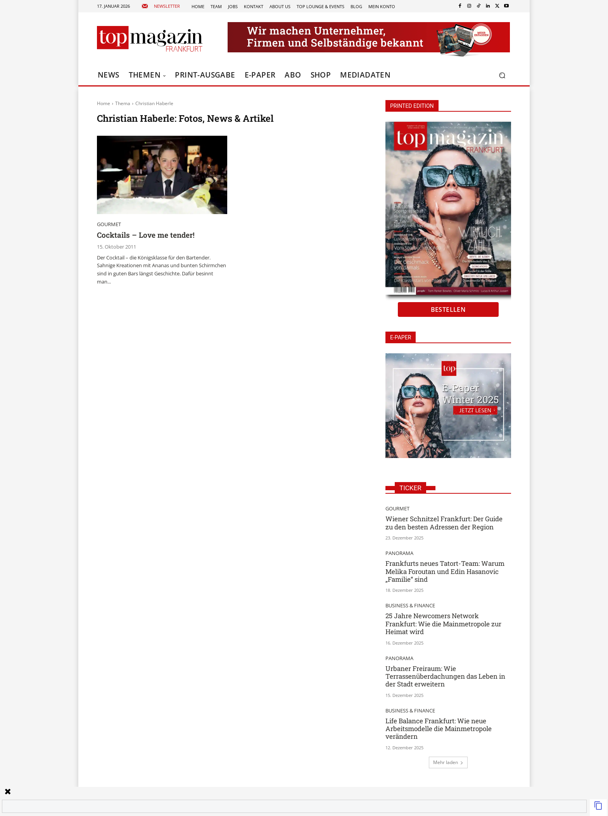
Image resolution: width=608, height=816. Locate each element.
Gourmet (109, 224)
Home (103, 103)
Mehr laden (448, 762)
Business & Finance (410, 605)
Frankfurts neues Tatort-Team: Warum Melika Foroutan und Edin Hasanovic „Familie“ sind (444, 571)
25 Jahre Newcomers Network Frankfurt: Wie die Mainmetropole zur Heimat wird (443, 623)
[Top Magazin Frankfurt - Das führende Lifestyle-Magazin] (149, 39)
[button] (502, 75)
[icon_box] (161, 6)
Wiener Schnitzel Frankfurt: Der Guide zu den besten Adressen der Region (444, 522)
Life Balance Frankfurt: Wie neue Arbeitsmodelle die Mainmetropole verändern (438, 728)
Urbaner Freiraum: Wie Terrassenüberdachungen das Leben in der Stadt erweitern (445, 676)
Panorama (399, 553)
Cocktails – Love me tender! (146, 235)
